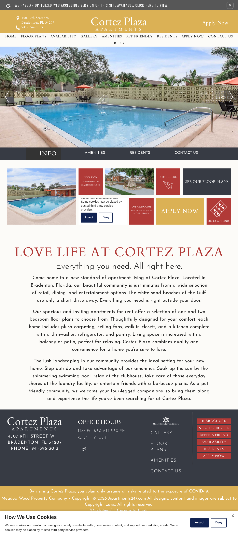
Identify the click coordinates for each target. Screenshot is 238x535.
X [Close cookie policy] (233, 516)
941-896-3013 (32, 27)
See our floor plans (206, 181)
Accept (199, 522)
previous (7, 93)
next (228, 93)
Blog (119, 43)
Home (11, 36)
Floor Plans (33, 36)
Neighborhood (213, 428)
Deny (218, 522)
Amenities (112, 36)
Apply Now (215, 23)
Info (48, 154)
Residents (167, 36)
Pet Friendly (139, 36)
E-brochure (214, 421)
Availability (63, 36)
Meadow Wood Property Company (34, 498)
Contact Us (220, 36)
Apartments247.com (127, 498)
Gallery (89, 36)
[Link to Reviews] (84, 448)
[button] (230, 5)
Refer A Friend (218, 211)
